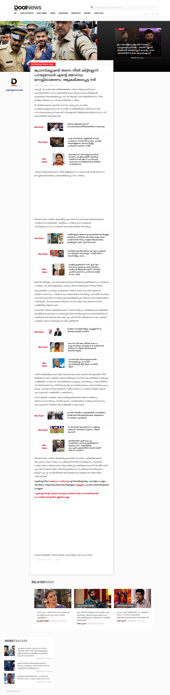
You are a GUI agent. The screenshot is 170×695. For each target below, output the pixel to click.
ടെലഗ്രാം (54, 504)
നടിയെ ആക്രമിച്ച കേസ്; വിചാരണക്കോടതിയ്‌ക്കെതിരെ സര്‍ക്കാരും (82, 126)
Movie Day (101, 672)
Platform (101, 668)
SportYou (75, 675)
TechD (47, 668)
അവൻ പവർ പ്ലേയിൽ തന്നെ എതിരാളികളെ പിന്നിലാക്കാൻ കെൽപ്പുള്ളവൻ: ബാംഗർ (142, 168)
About (17, 665)
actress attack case (44, 583)
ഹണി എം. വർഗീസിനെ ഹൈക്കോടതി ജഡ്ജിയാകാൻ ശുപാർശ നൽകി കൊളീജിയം (52, 639)
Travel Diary (76, 668)
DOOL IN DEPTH (26, 13)
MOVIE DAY (76, 13)
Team (16, 669)
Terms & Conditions (24, 676)
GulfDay (74, 679)
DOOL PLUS (98, 13)
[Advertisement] (71, 214)
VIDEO (52, 13)
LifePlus (74, 672)
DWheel (48, 672)
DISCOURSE (63, 13)
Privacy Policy (21, 672)
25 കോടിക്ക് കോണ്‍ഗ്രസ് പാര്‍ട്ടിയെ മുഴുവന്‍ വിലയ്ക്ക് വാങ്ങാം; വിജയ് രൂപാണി (86, 449)
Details (48, 679)
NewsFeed (101, 675)
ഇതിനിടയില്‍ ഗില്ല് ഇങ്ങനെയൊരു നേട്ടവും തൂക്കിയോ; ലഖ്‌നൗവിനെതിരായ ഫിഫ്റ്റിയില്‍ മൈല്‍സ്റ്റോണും (146, 104)
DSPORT (87, 13)
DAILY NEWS (42, 13)
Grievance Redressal (25, 682)
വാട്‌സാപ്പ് (64, 504)
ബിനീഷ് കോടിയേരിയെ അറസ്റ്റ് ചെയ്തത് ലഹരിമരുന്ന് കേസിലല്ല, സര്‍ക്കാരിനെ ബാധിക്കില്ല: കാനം (85, 265)
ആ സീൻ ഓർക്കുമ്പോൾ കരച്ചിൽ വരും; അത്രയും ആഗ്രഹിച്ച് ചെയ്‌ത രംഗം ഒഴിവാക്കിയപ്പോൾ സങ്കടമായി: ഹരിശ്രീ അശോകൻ (92, 641)
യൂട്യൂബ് (80, 508)
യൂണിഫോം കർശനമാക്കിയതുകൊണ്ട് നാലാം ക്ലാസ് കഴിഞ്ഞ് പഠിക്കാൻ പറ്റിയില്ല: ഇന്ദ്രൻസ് (146, 143)
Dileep (58, 583)
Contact (18, 679)
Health (48, 675)
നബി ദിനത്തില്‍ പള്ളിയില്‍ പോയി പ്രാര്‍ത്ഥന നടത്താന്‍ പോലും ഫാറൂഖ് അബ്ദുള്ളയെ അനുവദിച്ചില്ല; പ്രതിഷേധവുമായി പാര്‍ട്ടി (85, 143)
